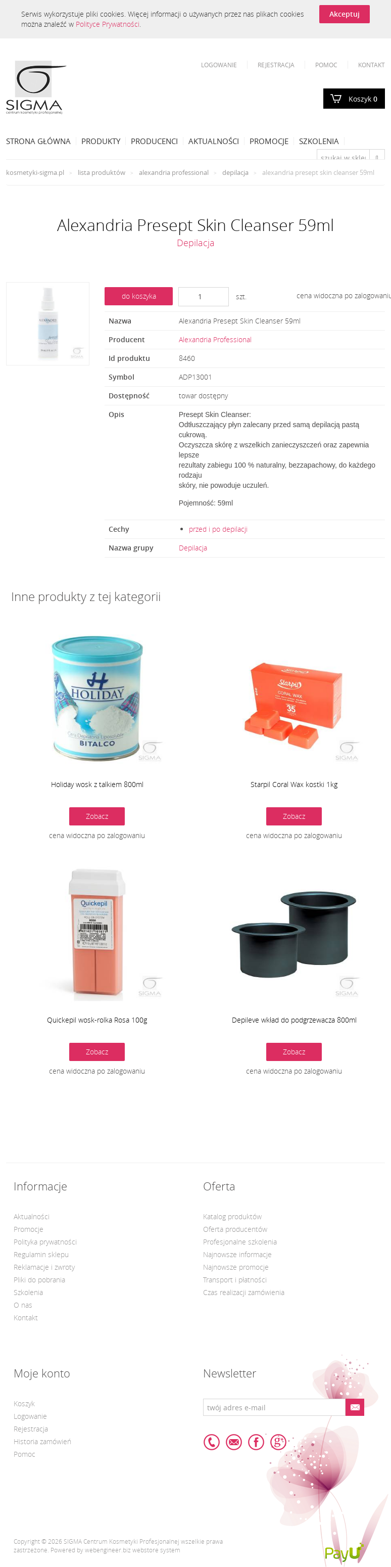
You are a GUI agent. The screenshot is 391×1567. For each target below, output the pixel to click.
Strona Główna (38, 141)
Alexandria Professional (174, 172)
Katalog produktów (232, 1216)
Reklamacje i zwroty (44, 1267)
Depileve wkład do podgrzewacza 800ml (294, 1020)
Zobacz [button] (97, 816)
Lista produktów (101, 172)
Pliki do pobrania (39, 1279)
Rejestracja (276, 65)
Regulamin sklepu (41, 1254)
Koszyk (363, 99)
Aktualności (213, 141)
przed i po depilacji (218, 529)
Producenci (154, 141)
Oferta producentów (235, 1229)
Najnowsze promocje (236, 1267)
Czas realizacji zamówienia (243, 1292)
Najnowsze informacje (237, 1254)
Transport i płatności (235, 1279)
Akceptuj (344, 14)
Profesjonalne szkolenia (240, 1242)
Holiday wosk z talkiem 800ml (97, 784)
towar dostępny (203, 395)
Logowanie (219, 65)
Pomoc (326, 65)
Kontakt (371, 65)
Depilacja (235, 172)
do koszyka (139, 296)
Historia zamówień (42, 1441)
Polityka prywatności (45, 1242)
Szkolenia (319, 141)
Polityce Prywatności (107, 24)
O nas (23, 1305)
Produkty (100, 141)
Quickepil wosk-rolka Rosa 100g (97, 1020)
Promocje (269, 141)
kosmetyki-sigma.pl (35, 172)
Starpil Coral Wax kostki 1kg (294, 784)
